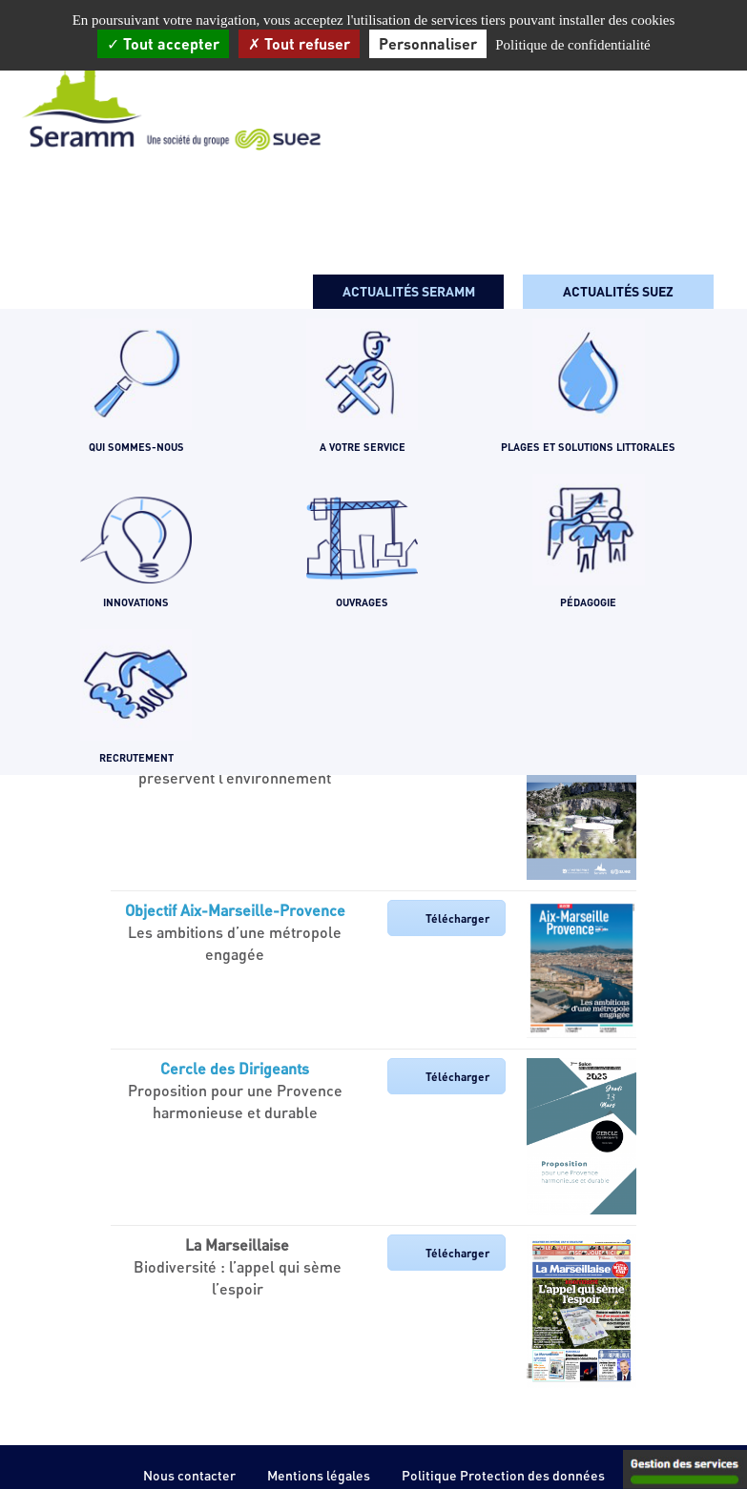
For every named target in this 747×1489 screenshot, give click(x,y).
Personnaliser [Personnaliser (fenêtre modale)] (428, 43)
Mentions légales (318, 1475)
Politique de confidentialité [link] (572, 44)
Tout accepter (163, 43)
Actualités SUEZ (618, 291)
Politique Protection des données (503, 1475)
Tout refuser (299, 43)
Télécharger (457, 918)
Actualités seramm (408, 291)
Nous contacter (189, 1475)
